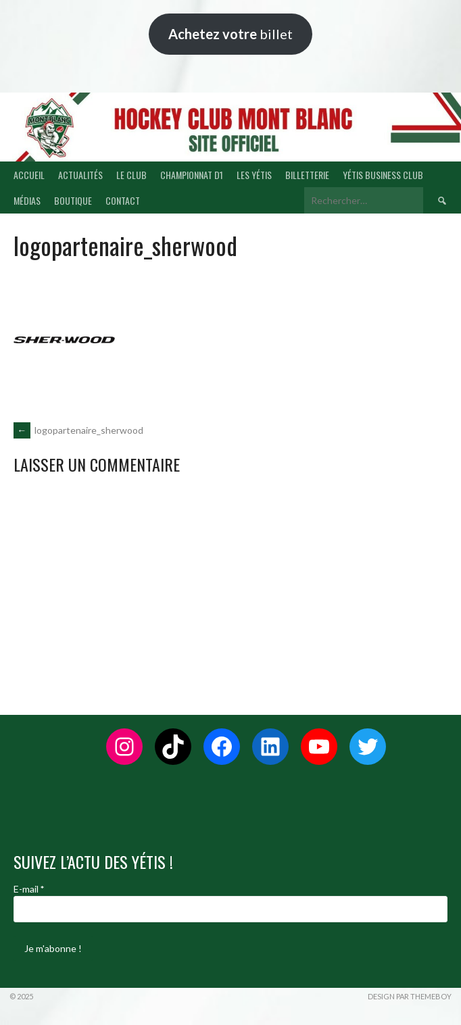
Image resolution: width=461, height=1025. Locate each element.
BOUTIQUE (73, 200)
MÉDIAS (27, 200)
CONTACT (122, 200)
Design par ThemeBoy (410, 996)
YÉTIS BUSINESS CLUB (383, 175)
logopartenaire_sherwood (78, 430)
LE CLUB (131, 175)
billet (230, 34)
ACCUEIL (29, 175)
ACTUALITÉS (80, 175)
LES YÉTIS (254, 175)
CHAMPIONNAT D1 (191, 175)
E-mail (29, 889)
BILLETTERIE (307, 175)
